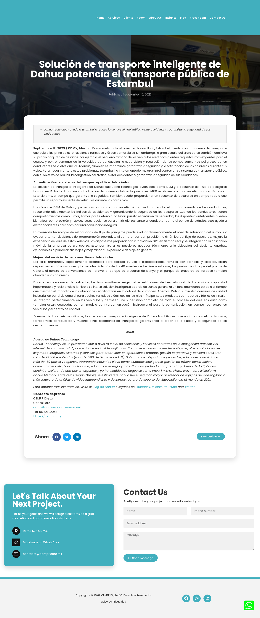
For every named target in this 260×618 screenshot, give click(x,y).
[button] (56, 437)
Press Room (198, 18)
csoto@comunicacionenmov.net (57, 407)
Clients (128, 18)
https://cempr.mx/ (47, 416)
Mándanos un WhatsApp (41, 542)
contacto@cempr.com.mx (42, 554)
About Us (155, 18)
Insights (170, 18)
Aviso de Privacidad (113, 601)
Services (114, 18)
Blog (183, 18)
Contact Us (217, 18)
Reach (141, 18)
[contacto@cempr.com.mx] (16, 554)
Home (101, 18)
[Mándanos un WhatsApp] (16, 542)
